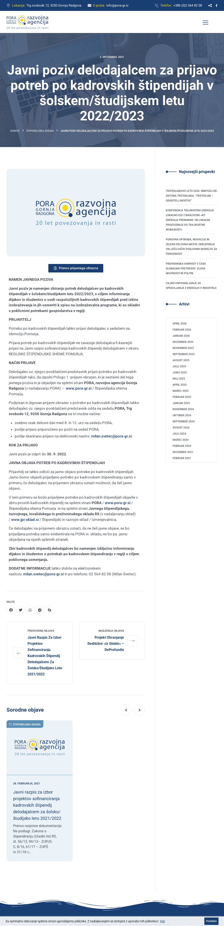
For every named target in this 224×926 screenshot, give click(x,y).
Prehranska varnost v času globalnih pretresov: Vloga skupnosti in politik (186, 268)
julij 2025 (179, 366)
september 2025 (184, 354)
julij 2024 (179, 433)
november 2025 (183, 348)
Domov (15, 130)
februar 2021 (182, 458)
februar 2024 (182, 445)
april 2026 (180, 323)
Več (162, 921)
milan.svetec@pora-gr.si (111, 436)
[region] (112, 921)
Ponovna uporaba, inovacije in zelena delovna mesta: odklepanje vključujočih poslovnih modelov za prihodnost (191, 246)
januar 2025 (181, 403)
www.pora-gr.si (78, 388)
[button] (126, 710)
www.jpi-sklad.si (25, 519)
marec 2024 (181, 439)
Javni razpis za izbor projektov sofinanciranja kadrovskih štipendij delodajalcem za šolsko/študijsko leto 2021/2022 (45, 655)
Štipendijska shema (40, 130)
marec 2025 (181, 390)
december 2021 (183, 452)
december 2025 (183, 341)
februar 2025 (182, 397)
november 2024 (183, 409)
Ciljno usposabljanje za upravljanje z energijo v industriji (191, 286)
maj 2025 (179, 378)
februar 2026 (182, 329)
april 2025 (180, 384)
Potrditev (211, 921)
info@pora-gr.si (117, 5)
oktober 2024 (182, 415)
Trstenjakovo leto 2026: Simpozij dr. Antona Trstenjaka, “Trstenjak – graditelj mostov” (191, 195)
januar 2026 (181, 335)
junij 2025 (180, 372)
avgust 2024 (181, 427)
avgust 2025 (181, 360)
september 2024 (184, 421)
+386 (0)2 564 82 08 (187, 5)
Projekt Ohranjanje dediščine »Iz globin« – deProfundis (106, 643)
